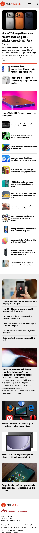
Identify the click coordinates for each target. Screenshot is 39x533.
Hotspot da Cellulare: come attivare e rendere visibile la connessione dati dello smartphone (18, 310)
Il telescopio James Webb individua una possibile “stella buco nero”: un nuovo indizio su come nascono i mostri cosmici (17, 372)
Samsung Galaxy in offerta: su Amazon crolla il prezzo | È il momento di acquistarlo (23, 230)
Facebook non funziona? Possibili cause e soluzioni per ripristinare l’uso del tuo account (23, 159)
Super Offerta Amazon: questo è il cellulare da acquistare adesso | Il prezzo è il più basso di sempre (23, 195)
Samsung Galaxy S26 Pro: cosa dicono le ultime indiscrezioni (19, 114)
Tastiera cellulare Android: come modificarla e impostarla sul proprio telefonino (23, 125)
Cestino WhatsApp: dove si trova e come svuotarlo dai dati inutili (19, 339)
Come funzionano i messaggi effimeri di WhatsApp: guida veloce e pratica (21, 136)
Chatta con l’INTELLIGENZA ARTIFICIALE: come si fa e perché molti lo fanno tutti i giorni (19, 324)
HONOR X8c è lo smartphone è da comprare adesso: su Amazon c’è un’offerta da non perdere (22, 184)
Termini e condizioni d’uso (11, 520)
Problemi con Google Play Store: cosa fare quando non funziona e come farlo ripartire (18, 317)
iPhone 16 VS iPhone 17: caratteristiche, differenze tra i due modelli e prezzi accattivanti (24, 69)
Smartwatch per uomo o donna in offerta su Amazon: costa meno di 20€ (23, 207)
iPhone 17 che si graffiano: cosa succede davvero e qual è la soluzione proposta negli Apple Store (17, 38)
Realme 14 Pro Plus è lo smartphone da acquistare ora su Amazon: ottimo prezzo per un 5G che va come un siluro (23, 252)
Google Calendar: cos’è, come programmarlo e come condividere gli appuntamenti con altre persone (19, 488)
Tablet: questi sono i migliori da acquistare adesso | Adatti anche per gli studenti (17, 456)
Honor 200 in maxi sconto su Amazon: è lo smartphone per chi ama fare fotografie (22, 264)
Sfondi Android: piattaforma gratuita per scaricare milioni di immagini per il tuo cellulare (23, 170)
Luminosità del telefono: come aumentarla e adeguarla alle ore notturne (19, 332)
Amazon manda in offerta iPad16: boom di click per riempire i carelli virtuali (23, 241)
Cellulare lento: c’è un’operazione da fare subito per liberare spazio (24, 148)
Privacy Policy (7, 518)
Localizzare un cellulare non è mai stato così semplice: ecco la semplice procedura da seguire (20, 303)
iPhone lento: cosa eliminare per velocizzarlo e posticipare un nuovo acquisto (24, 80)
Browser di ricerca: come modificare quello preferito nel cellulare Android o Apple (17, 425)
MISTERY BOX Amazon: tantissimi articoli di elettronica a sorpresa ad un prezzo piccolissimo (22, 218)
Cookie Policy (6, 516)
